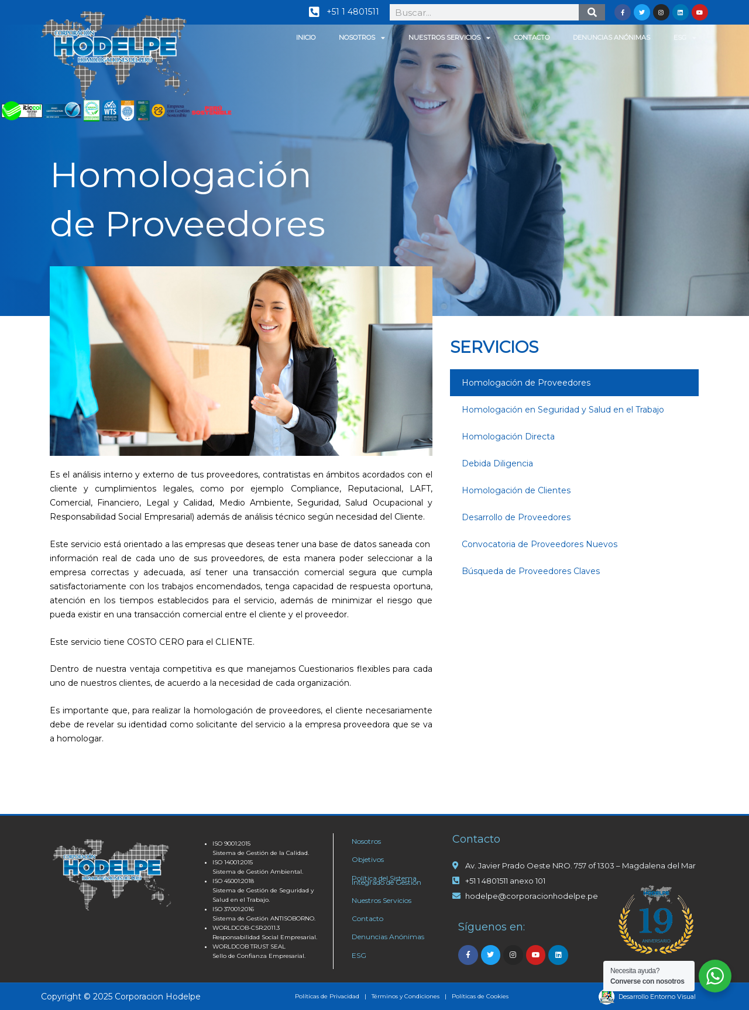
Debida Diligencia (497, 463)
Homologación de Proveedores (526, 382)
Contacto (531, 37)
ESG (685, 38)
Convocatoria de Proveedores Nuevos (539, 544)
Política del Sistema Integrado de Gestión (386, 880)
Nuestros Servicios (449, 38)
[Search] (592, 12)
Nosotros (362, 38)
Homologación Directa (508, 436)
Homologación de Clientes (516, 490)
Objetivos (368, 859)
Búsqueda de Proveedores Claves (531, 571)
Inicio (305, 37)
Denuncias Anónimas (611, 37)
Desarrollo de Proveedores (516, 517)
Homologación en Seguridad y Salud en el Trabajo (563, 409)
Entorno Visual (673, 996)
